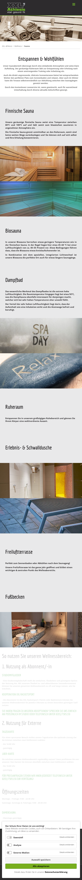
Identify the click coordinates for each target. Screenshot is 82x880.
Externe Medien (21, 852)
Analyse (17, 845)
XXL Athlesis (7, 46)
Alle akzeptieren (41, 866)
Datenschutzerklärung (56, 872)
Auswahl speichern (41, 859)
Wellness (18, 46)
